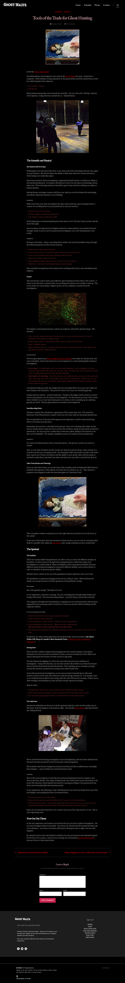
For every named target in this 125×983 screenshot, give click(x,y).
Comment (42, 875)
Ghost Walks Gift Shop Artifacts (59, 359)
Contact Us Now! (36, 972)
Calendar (87, 5)
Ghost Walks (70, 76)
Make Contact (90, 937)
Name (41, 890)
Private (97, 5)
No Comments (71, 24)
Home (78, 5)
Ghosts (67, 11)
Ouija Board (80, 708)
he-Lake (81, 639)
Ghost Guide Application (90, 930)
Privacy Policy (90, 935)
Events (90, 926)
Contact (106, 5)
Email (65, 890)
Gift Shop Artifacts (90, 933)
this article (56, 543)
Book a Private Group (90, 928)
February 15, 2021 (57, 24)
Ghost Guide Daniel (41, 72)
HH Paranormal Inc (28, 968)
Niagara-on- (73, 639)
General (58, 11)
